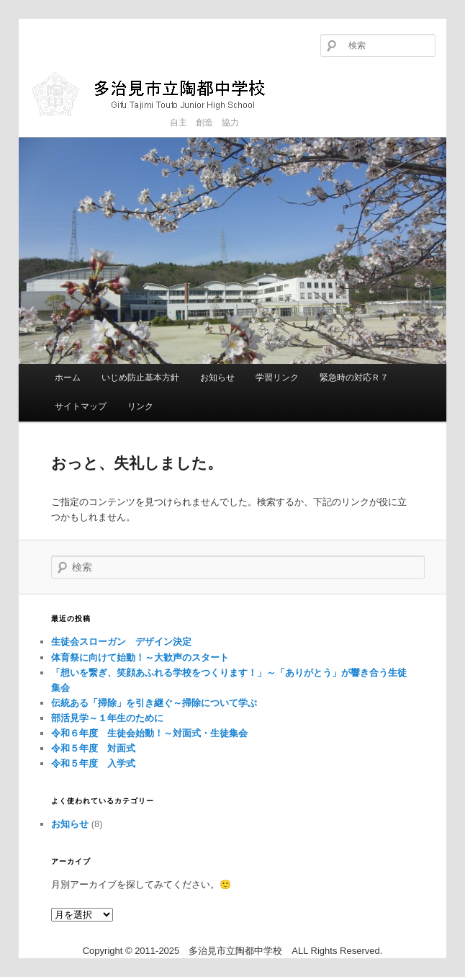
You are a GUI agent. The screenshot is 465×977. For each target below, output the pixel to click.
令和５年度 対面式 (93, 748)
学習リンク (277, 377)
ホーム (68, 377)
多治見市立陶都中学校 (159, 93)
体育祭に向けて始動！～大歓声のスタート (140, 657)
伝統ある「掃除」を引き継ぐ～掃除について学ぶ (154, 702)
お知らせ (217, 377)
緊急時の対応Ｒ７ (354, 377)
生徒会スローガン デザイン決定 (121, 641)
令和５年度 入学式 (93, 763)
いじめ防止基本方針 (140, 377)
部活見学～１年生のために (107, 718)
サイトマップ (81, 406)
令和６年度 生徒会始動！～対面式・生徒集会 (149, 733)
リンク (140, 406)
